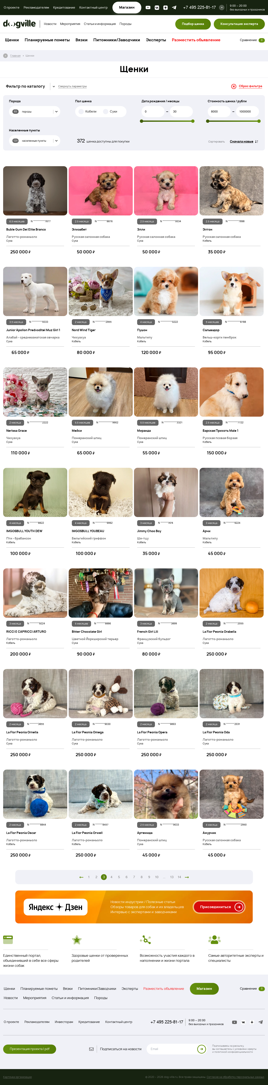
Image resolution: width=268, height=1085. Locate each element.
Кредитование (64, 7)
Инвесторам (64, 1022)
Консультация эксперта (239, 24)
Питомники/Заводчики (116, 40)
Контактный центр (93, 7)
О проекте (11, 7)
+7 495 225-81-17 (199, 7)
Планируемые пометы (47, 40)
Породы (125, 24)
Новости (50, 24)
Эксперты (156, 40)
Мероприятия (70, 24)
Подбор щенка (193, 24)
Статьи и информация (100, 24)
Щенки (12, 40)
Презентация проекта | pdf (29, 1049)
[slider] (141, 121)
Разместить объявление (196, 40)
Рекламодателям (36, 7)
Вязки (82, 40)
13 (172, 877)
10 (156, 877)
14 (179, 877)
